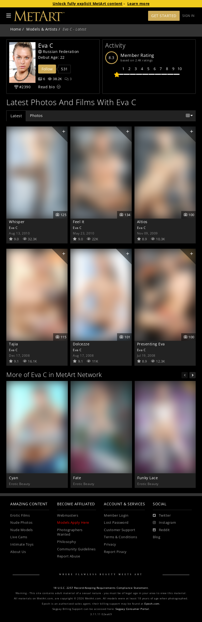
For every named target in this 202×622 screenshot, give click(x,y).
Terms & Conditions (120, 537)
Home (15, 29)
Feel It (78, 221)
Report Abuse (68, 556)
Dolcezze (81, 343)
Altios (142, 221)
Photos (36, 115)
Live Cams (18, 537)
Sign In (188, 15)
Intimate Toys (22, 544)
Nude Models (21, 530)
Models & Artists (41, 29)
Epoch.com (151, 603)
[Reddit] (161, 530)
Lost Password (116, 522)
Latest (16, 115)
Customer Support (119, 530)
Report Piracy (115, 552)
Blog (156, 537)
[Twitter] (162, 515)
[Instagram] (164, 522)
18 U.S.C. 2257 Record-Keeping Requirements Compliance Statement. (101, 588)
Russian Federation (58, 51)
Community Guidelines (76, 549)
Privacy (110, 544)
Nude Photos (21, 522)
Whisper (17, 221)
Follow (47, 68)
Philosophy (66, 542)
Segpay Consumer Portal (132, 609)
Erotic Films (20, 515)
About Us (18, 552)
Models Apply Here (73, 522)
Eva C (13, 228)
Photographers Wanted (70, 532)
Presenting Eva (151, 343)
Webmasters (67, 515)
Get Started (163, 15)
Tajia (13, 343)
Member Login (116, 515)
